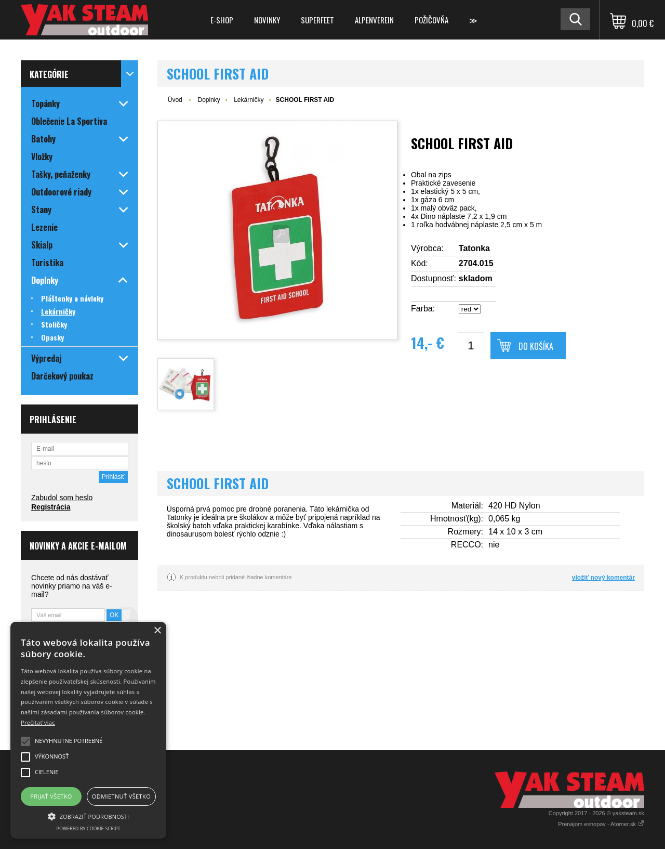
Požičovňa (431, 19)
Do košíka (535, 346)
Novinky (267, 19)
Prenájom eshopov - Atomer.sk (601, 824)
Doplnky (208, 99)
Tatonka (474, 248)
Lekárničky (248, 99)
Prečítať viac (38, 722)
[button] (88, 815)
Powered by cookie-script (89, 828)
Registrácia (50, 507)
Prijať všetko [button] (51, 796)
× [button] (157, 631)
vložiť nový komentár (603, 577)
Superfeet (317, 19)
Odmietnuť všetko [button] (121, 796)
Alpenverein (374, 19)
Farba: (423, 308)
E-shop (221, 19)
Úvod (175, 99)
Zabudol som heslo (61, 497)
